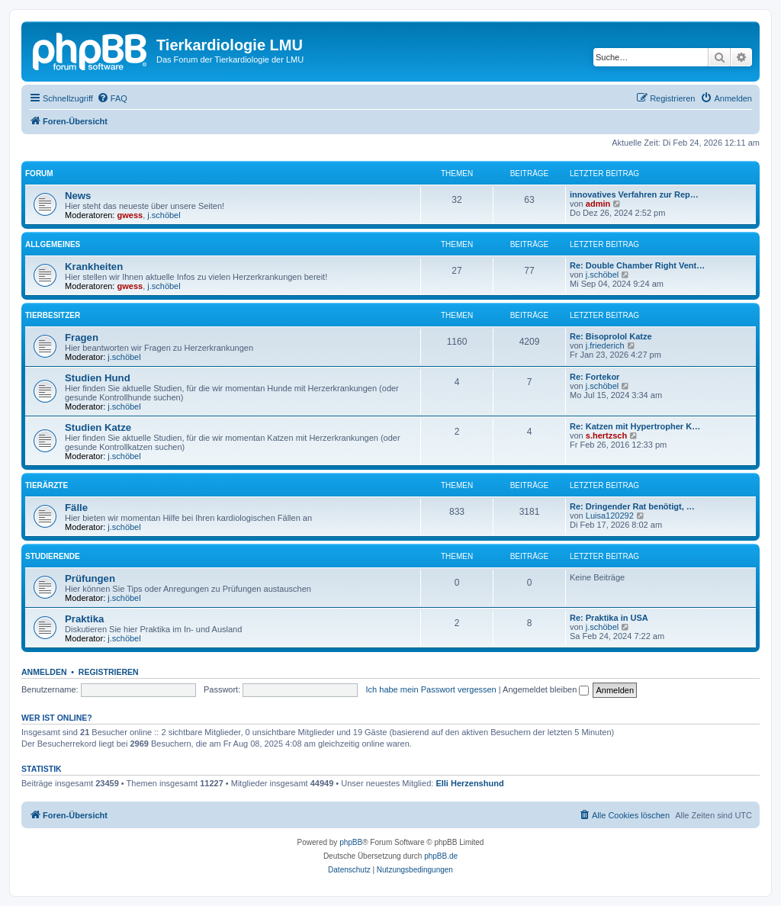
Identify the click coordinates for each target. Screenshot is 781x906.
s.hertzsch (606, 435)
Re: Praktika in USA (609, 617)
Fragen (81, 337)
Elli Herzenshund (469, 783)
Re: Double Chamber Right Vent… (637, 265)
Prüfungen (90, 578)
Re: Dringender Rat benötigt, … (632, 506)
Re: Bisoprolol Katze (611, 336)
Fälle (76, 507)
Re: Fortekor (594, 376)
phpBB (350, 842)
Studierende (52, 556)
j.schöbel (163, 215)
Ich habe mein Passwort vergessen (431, 689)
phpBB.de (441, 856)
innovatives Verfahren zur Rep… (634, 194)
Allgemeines (52, 244)
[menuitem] (112, 98)
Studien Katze (98, 427)
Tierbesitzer (52, 315)
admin (598, 203)
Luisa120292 (610, 515)
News (78, 195)
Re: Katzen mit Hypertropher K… (635, 426)
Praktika (84, 619)
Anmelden (44, 671)
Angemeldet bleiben (546, 689)
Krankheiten (94, 266)
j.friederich (605, 345)
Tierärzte (46, 485)
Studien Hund (97, 378)
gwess (130, 215)
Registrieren (109, 671)
